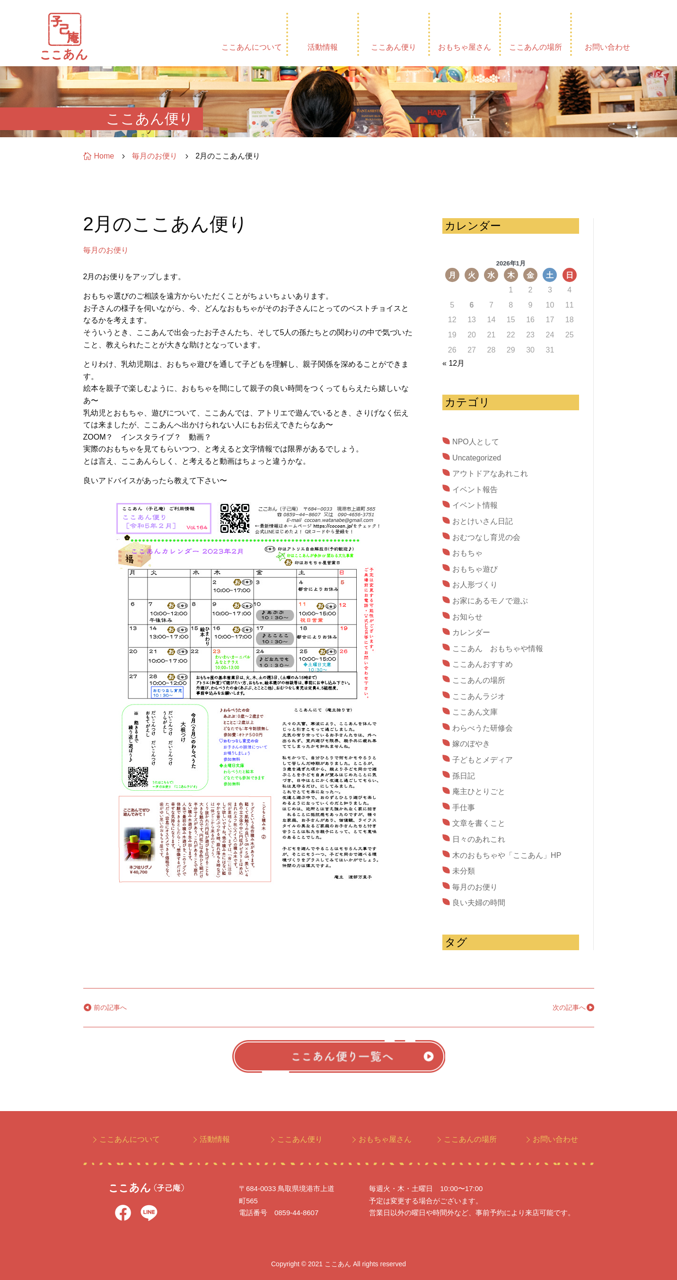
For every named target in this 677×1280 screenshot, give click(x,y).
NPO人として (475, 442)
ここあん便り (393, 47)
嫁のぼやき (471, 744)
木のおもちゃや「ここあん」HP (506, 855)
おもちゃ (467, 553)
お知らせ (467, 617)
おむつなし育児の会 (486, 537)
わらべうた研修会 (482, 728)
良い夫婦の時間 (478, 903)
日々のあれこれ (478, 839)
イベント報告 (475, 490)
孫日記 (463, 776)
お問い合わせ (607, 47)
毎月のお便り (106, 250)
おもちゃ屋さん (464, 47)
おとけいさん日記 (482, 521)
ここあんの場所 (535, 47)
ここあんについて (251, 47)
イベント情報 (475, 505)
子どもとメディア (482, 760)
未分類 (463, 871)
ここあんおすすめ (482, 664)
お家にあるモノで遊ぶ (490, 601)
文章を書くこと (478, 823)
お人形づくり (475, 585)
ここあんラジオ (478, 696)
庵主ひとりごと (478, 791)
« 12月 (453, 363)
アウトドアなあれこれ (490, 473)
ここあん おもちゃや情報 (497, 648)
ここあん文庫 (475, 712)
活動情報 (323, 47)
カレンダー (471, 632)
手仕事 (463, 807)
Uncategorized (476, 458)
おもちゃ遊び (475, 569)
